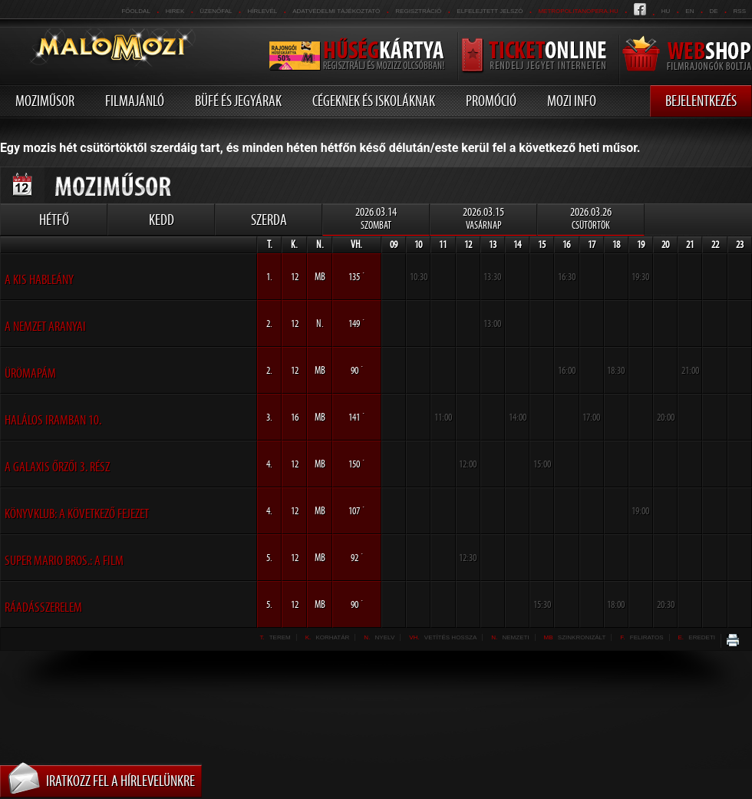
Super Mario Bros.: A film (64, 560)
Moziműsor (44, 100)
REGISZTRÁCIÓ (418, 11)
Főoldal (135, 11)
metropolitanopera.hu (578, 11)
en (689, 11)
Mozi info (571, 100)
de (713, 11)
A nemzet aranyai (45, 326)
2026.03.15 (483, 218)
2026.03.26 (591, 218)
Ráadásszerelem (43, 607)
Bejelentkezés (701, 100)
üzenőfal (216, 11)
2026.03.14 (376, 218)
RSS (740, 11)
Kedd (161, 219)
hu (666, 11)
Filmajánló (134, 100)
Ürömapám (30, 373)
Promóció (491, 100)
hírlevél (263, 11)
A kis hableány (39, 279)
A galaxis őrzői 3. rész (57, 466)
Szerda (269, 219)
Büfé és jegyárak (238, 100)
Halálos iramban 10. (53, 419)
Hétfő (54, 219)
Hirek (175, 11)
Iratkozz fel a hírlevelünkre (120, 780)
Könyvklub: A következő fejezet (77, 513)
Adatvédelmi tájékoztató (336, 11)
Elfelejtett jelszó (490, 11)
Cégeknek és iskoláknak (373, 100)
